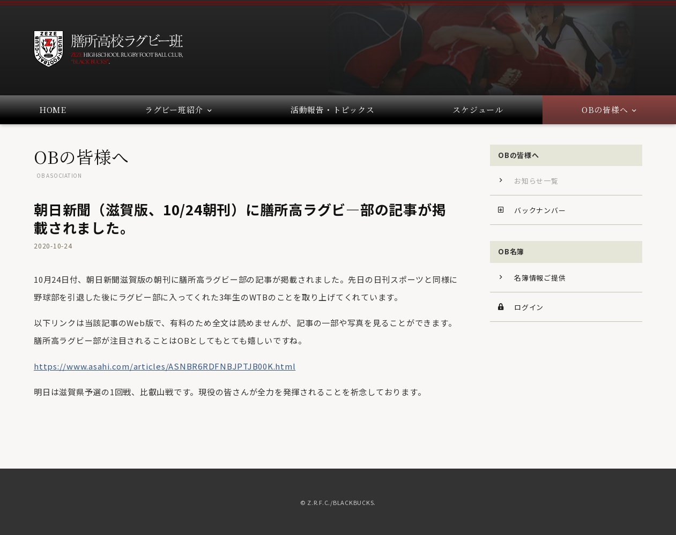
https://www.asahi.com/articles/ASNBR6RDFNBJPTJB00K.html (164, 389)
